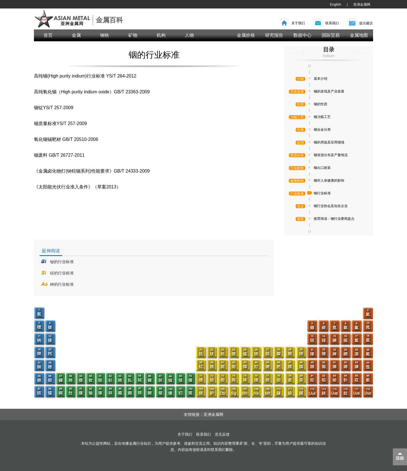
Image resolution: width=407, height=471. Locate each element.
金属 (76, 35)
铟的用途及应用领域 (329, 142)
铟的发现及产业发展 (329, 91)
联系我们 (332, 23)
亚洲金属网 (361, 5)
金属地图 (359, 35)
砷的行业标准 (62, 284)
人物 (189, 35)
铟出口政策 (322, 168)
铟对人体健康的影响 (329, 180)
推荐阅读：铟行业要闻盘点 (334, 219)
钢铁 (104, 35)
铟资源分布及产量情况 (331, 155)
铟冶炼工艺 (322, 117)
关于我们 (298, 23)
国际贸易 (331, 35)
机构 (161, 35)
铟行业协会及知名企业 (331, 206)
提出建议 (366, 23)
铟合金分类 (322, 130)
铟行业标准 (322, 193)
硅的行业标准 (62, 273)
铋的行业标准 (62, 261)
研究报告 (274, 35)
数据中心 (302, 35)
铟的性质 (320, 104)
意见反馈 (222, 434)
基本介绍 (320, 79)
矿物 (132, 35)
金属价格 (246, 35)
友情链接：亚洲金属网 (203, 414)
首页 (48, 35)
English (335, 5)
